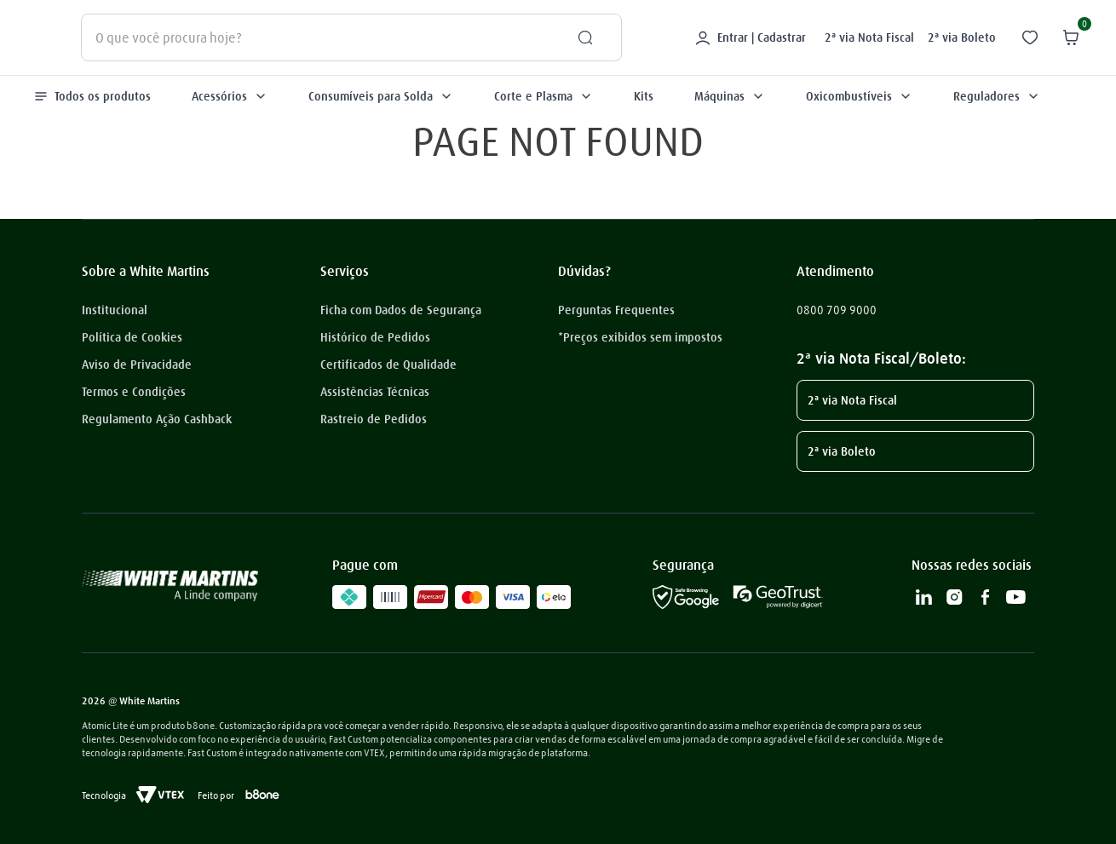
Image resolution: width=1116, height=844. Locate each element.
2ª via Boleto (962, 37)
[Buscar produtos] (578, 37)
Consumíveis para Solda (380, 96)
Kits (643, 96)
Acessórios (229, 96)
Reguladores (996, 96)
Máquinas (729, 96)
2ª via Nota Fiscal (869, 37)
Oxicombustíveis (859, 96)
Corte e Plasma (543, 96)
